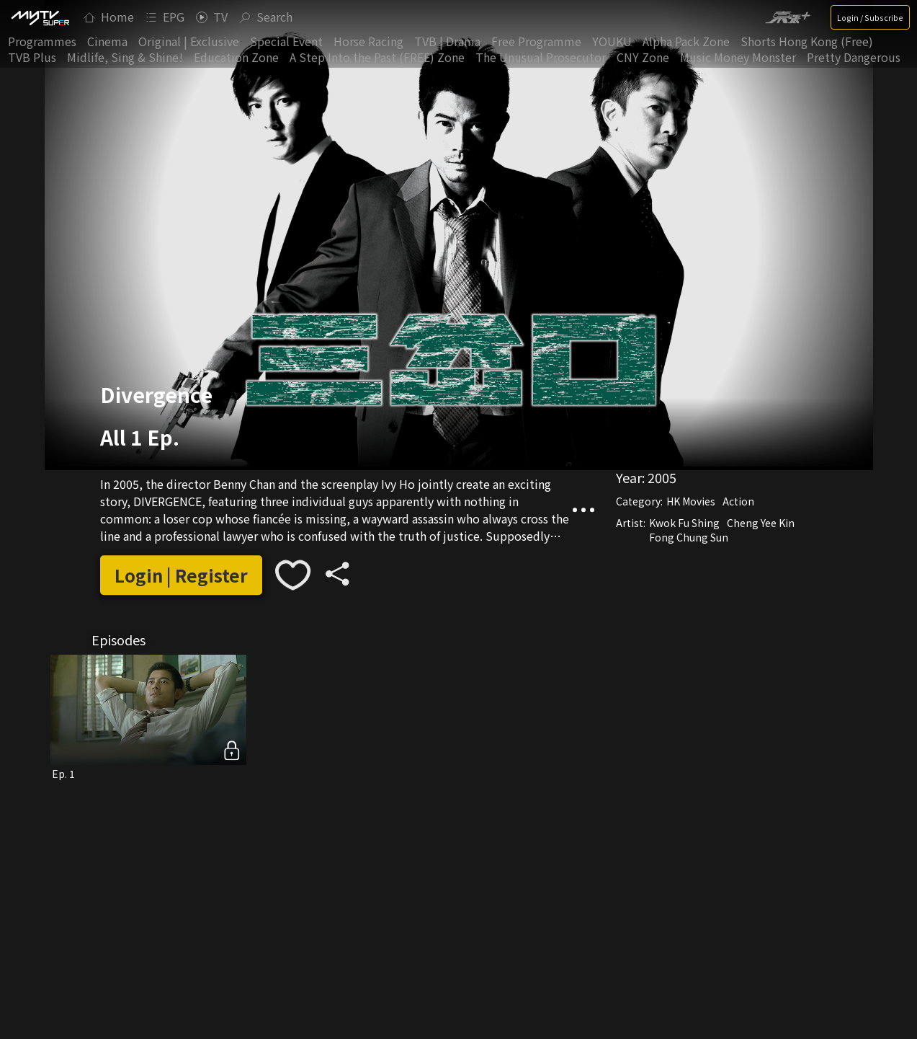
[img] (39, 17)
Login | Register (181, 575)
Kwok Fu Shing (684, 523)
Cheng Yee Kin (761, 523)
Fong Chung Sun (688, 537)
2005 (662, 477)
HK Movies (690, 501)
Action (738, 501)
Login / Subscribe (870, 17)
